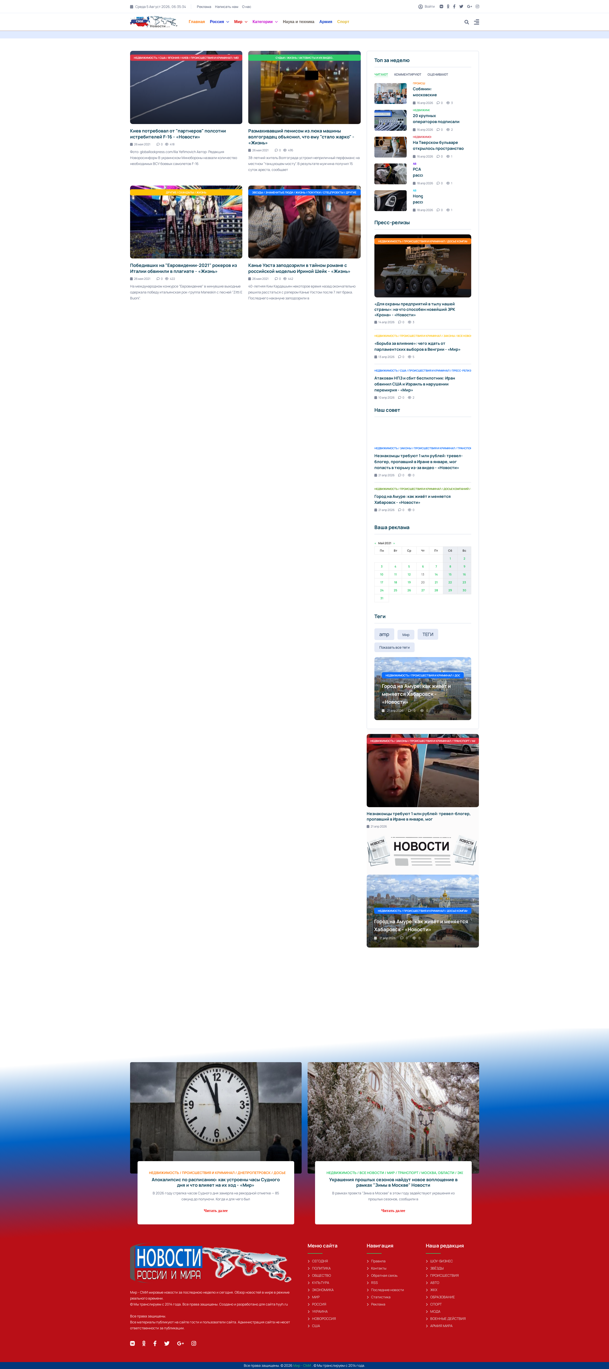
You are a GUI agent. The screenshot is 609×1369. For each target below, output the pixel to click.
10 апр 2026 (384, 397)
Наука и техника (298, 22)
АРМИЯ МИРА (439, 1325)
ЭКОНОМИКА (321, 1289)
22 (450, 582)
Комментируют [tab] (407, 74)
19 (409, 582)
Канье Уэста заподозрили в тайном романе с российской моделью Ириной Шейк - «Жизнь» (299, 268)
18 (395, 582)
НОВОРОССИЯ (322, 1318)
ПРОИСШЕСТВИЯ (442, 1275)
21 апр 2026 (384, 475)
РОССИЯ (317, 1304)
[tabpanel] (422, 147)
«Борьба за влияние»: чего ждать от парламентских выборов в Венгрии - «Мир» (417, 346)
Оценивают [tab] (438, 74)
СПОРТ (434, 1304)
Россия (219, 22)
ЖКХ (431, 1289)
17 (381, 582)
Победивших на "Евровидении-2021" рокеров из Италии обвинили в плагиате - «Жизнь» (183, 268)
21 (436, 582)
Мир (241, 22)
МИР (314, 1297)
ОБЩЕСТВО (319, 1275)
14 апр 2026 (384, 322)
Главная (197, 22)
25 (395, 590)
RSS (372, 1282)
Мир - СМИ (302, 1365)
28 (436, 590)
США (314, 1325)
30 (464, 590)
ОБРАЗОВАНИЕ (440, 1297)
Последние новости (385, 1289)
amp (384, 634)
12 (409, 574)
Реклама (204, 6)
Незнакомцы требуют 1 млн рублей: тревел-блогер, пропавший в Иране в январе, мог (419, 816)
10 (381, 574)
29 (450, 590)
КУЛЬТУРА (318, 1282)
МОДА (433, 1311)
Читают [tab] (381, 74)
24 (382, 590)
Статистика (379, 1297)
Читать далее (216, 1211)
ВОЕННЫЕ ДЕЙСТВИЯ (446, 1318)
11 (395, 574)
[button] (476, 22)
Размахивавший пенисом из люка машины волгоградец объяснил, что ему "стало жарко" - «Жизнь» (301, 137)
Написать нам (226, 6)
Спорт (343, 22)
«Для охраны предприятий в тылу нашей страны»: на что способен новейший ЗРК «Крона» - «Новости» (414, 309)
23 (464, 582)
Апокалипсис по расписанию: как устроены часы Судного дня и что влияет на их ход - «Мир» (216, 1182)
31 (381, 598)
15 (450, 574)
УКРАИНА (318, 1311)
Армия (325, 22)
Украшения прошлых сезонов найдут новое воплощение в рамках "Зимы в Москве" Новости (393, 1182)
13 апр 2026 (384, 357)
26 (409, 590)
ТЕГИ (428, 634)
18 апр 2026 (423, 183)
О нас (246, 6)
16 (464, 574)
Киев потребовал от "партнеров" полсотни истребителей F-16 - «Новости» (178, 134)
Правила (376, 1261)
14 (436, 574)
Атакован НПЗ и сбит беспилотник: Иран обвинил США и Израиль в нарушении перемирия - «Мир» (414, 384)
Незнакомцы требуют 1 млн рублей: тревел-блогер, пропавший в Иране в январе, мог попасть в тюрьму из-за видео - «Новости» (418, 461)
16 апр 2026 (423, 103)
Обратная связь (382, 1275)
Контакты (376, 1268)
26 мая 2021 (140, 144)
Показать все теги (394, 647)
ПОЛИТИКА (319, 1268)
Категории (265, 22)
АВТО (432, 1282)
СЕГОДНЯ (318, 1261)
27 (423, 590)
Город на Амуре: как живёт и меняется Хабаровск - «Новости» (412, 499)
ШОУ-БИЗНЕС (439, 1261)
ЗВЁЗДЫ (435, 1268)
